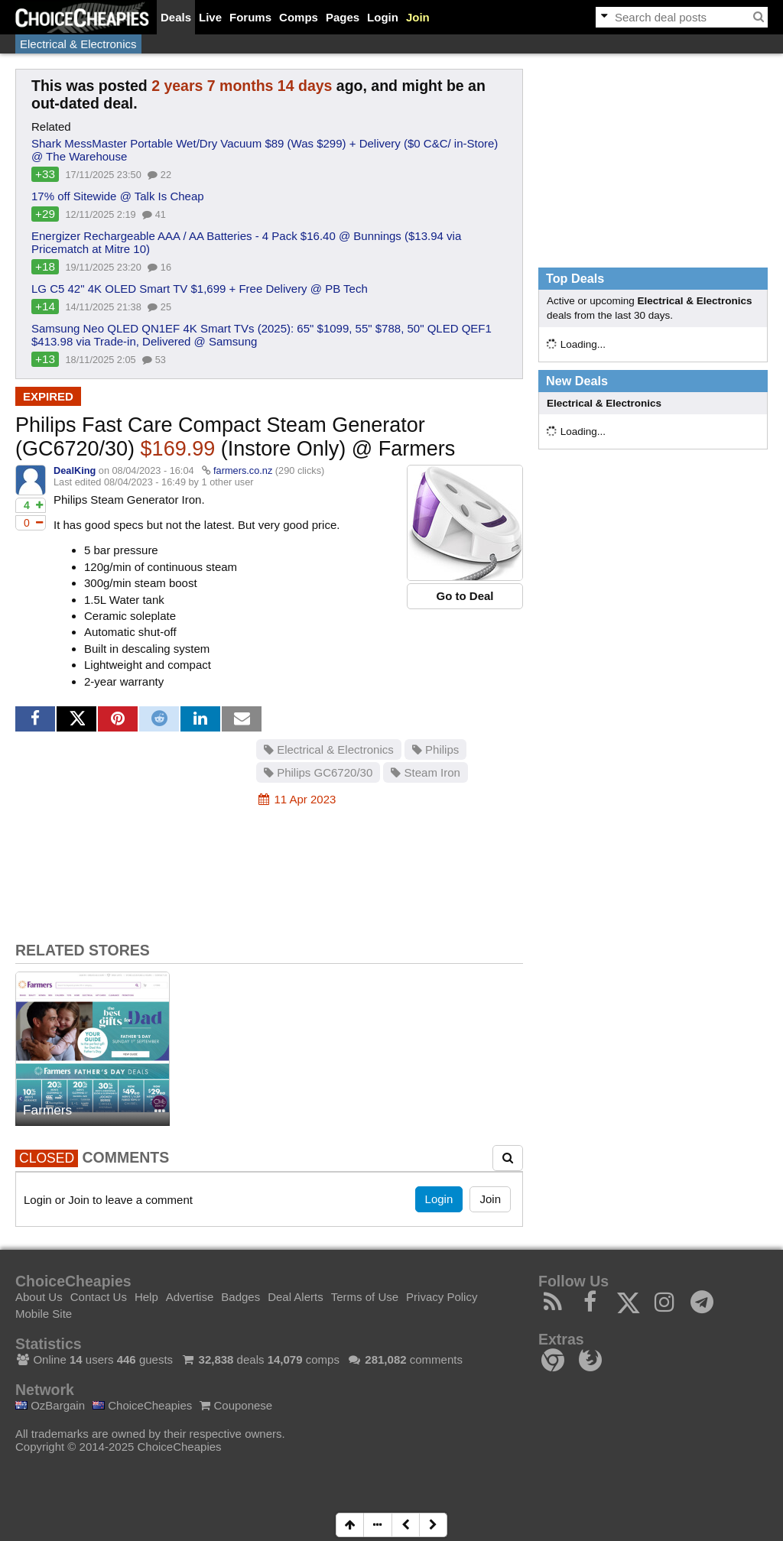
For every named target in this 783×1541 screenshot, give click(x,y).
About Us (39, 1296)
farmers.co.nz (242, 470)
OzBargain (50, 1405)
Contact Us (98, 1296)
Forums (250, 17)
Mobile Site (43, 1313)
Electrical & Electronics (78, 43)
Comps (298, 17)
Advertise (190, 1296)
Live (210, 17)
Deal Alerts (295, 1296)
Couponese (236, 1405)
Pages (342, 17)
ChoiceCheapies (142, 1405)
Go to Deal (464, 595)
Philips (435, 749)
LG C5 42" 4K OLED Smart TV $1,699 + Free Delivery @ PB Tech (199, 288)
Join (418, 17)
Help (146, 1296)
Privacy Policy (441, 1296)
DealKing (75, 470)
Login (382, 17)
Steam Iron (425, 772)
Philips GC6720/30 (318, 772)
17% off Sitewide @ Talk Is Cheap (117, 196)
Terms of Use (364, 1296)
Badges (240, 1296)
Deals (176, 17)
